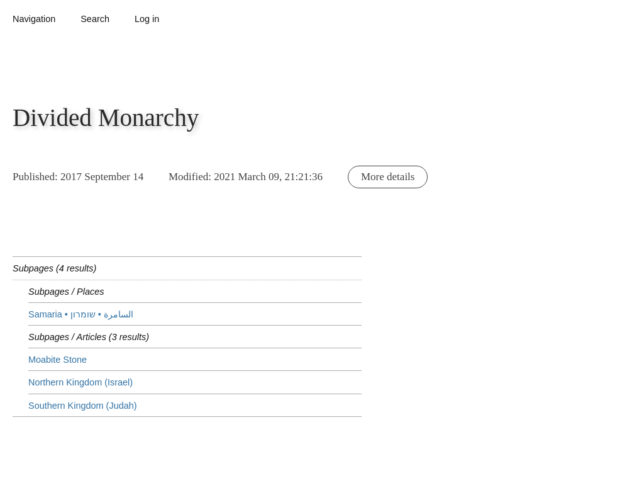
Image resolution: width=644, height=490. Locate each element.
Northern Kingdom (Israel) (80, 382)
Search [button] (94, 19)
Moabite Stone (57, 360)
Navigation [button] (34, 19)
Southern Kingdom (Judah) (82, 406)
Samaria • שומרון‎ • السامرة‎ (80, 314)
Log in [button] (147, 19)
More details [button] (387, 177)
